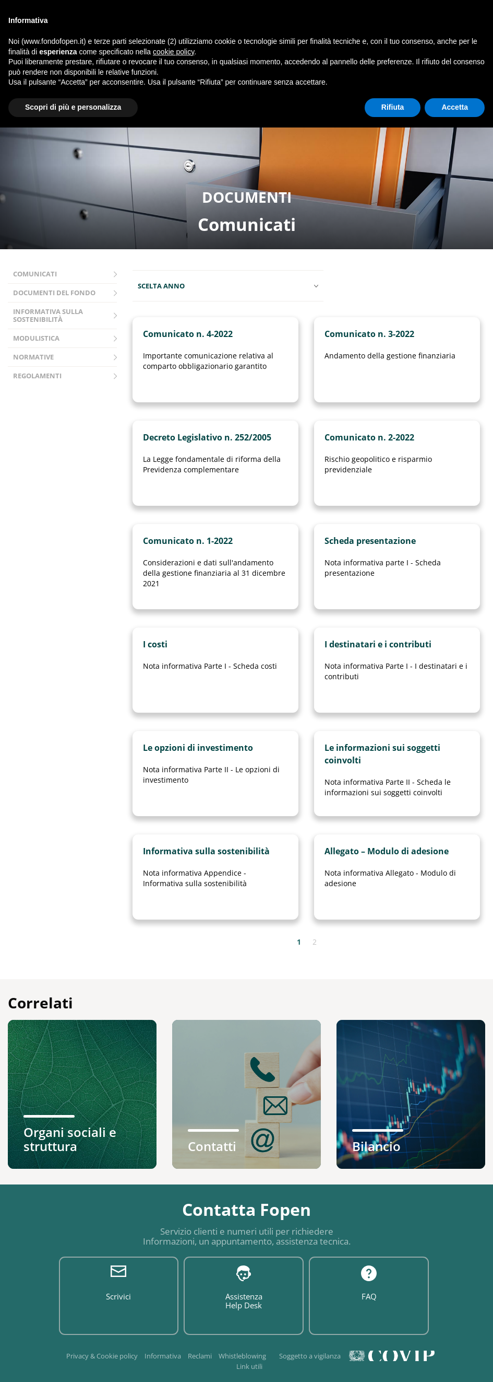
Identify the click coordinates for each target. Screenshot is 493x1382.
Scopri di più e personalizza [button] (73, 107)
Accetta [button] (454, 107)
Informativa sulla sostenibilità (48, 315)
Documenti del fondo (54, 292)
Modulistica (36, 338)
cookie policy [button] (173, 52)
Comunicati (35, 273)
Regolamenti (37, 375)
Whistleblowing (242, 1356)
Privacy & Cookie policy (102, 1356)
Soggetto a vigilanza (310, 1356)
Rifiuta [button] (392, 107)
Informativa (163, 1356)
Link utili (249, 1366)
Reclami (200, 1356)
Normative (33, 357)
